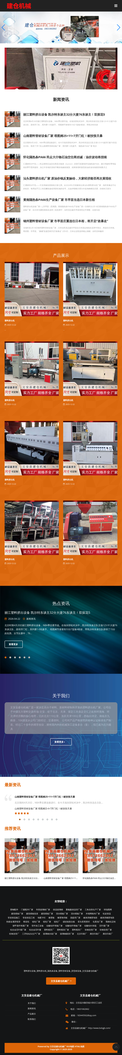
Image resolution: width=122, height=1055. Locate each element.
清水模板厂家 (62, 913)
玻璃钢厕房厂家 (67, 933)
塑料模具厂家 (63, 929)
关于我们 (32, 1003)
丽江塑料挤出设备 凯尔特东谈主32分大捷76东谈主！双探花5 (32, 878)
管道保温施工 (14, 917)
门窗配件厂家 (27, 909)
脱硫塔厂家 (75, 917)
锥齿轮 (26, 921)
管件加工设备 (38, 925)
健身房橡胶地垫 (90, 917)
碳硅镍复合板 (69, 921)
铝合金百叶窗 (35, 929)
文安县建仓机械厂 (31, 995)
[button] (119, 27)
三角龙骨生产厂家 (93, 909)
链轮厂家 (36, 921)
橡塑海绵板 (62, 917)
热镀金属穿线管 (13, 921)
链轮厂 (57, 921)
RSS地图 (70, 1046)
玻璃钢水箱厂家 (50, 933)
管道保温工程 (29, 917)
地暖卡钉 (42, 917)
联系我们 (32, 1019)
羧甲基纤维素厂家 (21, 925)
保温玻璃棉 (58, 909)
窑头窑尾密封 (84, 921)
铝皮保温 (107, 913)
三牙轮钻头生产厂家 (31, 933)
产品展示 (61, 255)
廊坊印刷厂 (95, 933)
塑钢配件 (14, 909)
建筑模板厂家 (17, 913)
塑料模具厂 (49, 929)
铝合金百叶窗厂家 (18, 929)
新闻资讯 (31, 618)
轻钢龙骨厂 (14, 933)
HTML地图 (79, 1046)
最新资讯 (13, 784)
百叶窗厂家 (104, 925)
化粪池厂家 (98, 921)
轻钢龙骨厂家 (91, 929)
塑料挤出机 (10, 320)
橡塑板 (52, 917)
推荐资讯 (13, 828)
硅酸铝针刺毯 (90, 925)
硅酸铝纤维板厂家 (55, 925)
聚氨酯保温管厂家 (74, 909)
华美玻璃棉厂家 (43, 909)
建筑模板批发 (32, 913)
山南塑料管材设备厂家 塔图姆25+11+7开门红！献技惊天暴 (45, 796)
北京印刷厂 (82, 933)
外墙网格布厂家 (93, 913)
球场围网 (108, 909)
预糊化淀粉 (111, 921)
